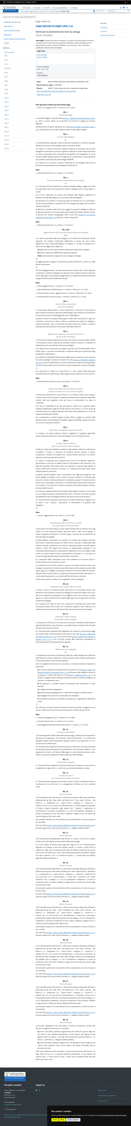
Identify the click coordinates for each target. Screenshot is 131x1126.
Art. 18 (7, 131)
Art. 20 (7, 140)
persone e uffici (99, 11)
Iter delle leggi (103, 27)
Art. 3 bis (7, 68)
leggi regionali (34, 11)
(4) (36, 267)
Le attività (46, 8)
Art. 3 (6, 64)
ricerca (42, 11)
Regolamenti (8, 35)
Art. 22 (7, 148)
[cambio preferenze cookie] (13, 1117)
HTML (38, 69)
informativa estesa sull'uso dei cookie (114, 1115)
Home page (24, 11)
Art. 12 (7, 106)
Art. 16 (7, 123)
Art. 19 (7, 136)
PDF (43, 69)
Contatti (6, 43)
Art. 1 (6, 55)
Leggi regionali (8, 26)
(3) (36, 258)
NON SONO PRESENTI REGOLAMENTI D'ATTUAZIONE (56, 91)
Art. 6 (6, 81)
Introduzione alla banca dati (12, 22)
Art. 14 (7, 114)
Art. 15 (7, 119)
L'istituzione (26, 8)
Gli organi (37, 8)
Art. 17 (7, 127)
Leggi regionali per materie (12, 30)
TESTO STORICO (42, 57)
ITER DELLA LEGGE (44, 95)
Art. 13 (7, 110)
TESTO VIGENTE (42, 55)
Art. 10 (7, 98)
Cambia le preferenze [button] (73, 1119)
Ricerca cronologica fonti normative (14, 39)
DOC (47, 69)
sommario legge (54, 11)
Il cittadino (73, 8)
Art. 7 (6, 85)
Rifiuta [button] (62, 1119)
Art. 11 (7, 102)
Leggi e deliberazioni (59, 8)
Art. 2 (6, 60)
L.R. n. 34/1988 (9, 52)
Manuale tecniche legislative (107, 35)
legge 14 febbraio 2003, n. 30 (79, 675)
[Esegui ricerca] (128, 10)
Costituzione (103, 31)
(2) (66, 235)
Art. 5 (6, 77)
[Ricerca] (116, 11)
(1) (65, 140)
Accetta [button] (55, 1119)
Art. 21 (7, 144)
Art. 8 (6, 89)
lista (46, 11)
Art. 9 (6, 93)
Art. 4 (6, 72)
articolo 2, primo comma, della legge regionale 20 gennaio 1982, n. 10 (70, 825)
